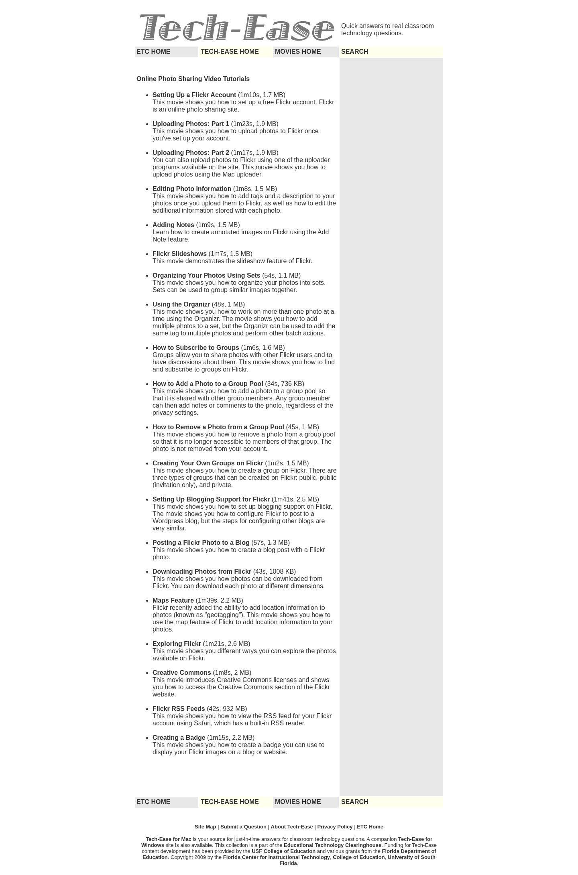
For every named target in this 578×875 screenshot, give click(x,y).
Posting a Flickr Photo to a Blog (201, 542)
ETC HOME (153, 51)
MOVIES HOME (298, 51)
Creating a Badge (179, 737)
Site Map (206, 827)
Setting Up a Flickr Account (194, 94)
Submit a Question (243, 827)
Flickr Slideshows (180, 253)
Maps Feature (173, 600)
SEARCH (354, 51)
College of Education (359, 857)
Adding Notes (173, 224)
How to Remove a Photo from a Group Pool (218, 427)
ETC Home (370, 827)
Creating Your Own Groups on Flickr (208, 463)
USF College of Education (283, 851)
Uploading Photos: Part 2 (191, 152)
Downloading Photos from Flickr (202, 571)
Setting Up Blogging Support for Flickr (211, 499)
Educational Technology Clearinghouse (332, 845)
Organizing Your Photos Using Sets (207, 275)
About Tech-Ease (292, 827)
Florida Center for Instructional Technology (276, 857)
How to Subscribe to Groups (196, 347)
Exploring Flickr (177, 643)
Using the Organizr (181, 304)
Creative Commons (182, 672)
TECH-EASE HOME (230, 51)
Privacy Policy (334, 827)
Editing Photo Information (193, 188)
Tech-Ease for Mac (169, 839)
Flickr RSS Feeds (179, 708)
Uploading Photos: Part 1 (192, 123)
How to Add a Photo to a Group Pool (208, 383)
